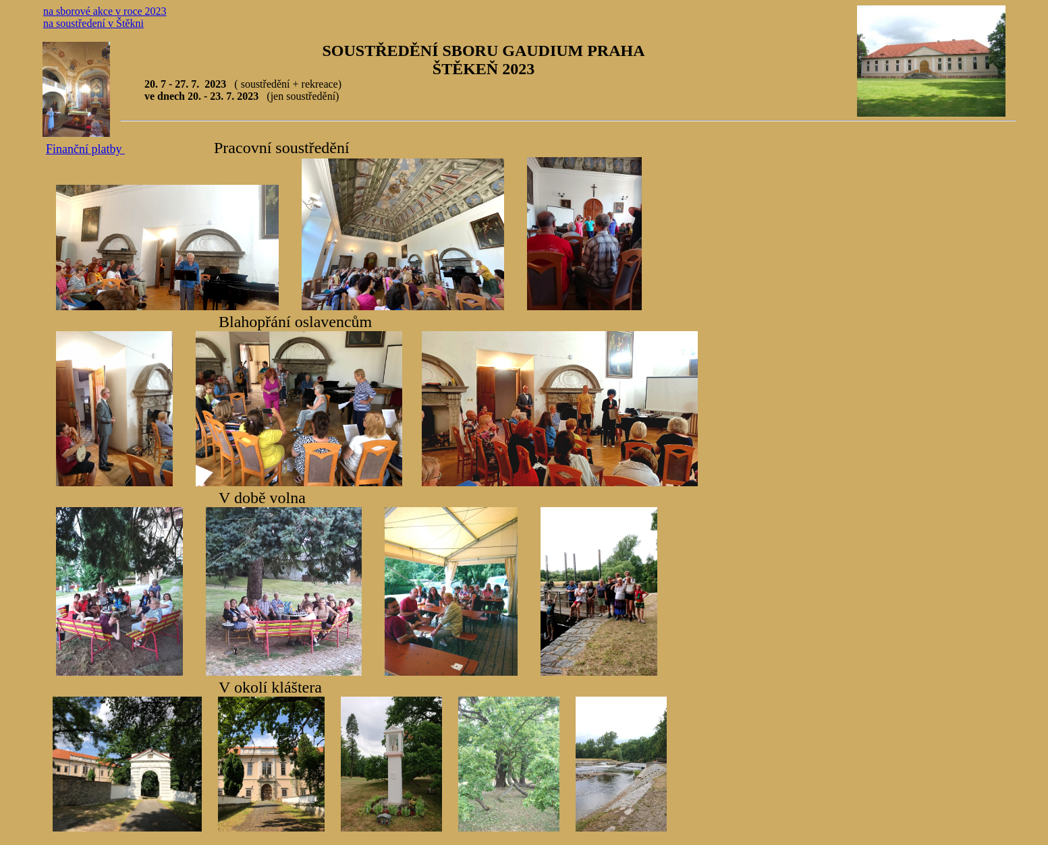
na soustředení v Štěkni (93, 23)
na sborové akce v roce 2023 (105, 11)
